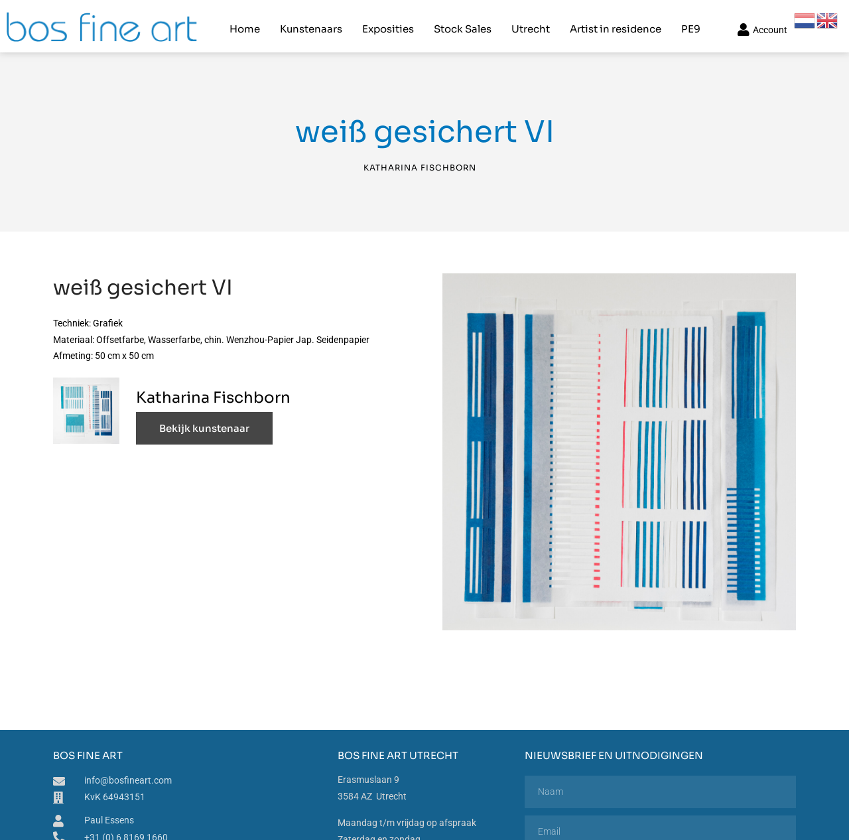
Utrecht (530, 23)
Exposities (387, 23)
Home (244, 23)
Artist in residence (615, 23)
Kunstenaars (310, 23)
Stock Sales (462, 23)
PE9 (690, 23)
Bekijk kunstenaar (204, 419)
